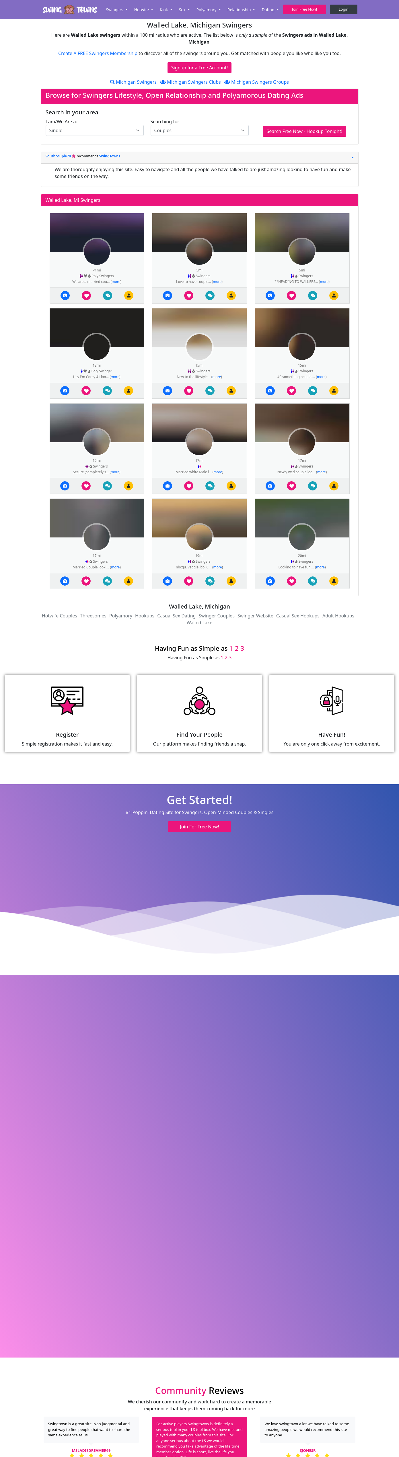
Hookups (144, 616)
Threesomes (93, 616)
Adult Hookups (338, 616)
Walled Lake (200, 622)
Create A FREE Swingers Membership (98, 53)
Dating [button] (268, 9)
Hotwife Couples (59, 616)
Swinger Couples (216, 616)
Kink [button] (164, 9)
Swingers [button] (115, 9)
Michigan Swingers (133, 82)
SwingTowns (109, 156)
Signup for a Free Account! (199, 67)
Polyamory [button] (207, 9)
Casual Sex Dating (176, 616)
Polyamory (120, 616)
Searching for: (166, 121)
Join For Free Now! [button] (199, 827)
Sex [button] (182, 9)
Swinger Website (255, 616)
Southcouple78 (59, 156)
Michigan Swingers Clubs (190, 82)
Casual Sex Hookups (298, 616)
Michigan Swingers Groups (256, 82)
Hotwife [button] (142, 9)
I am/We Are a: (61, 121)
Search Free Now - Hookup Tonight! (304, 131)
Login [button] (344, 9)
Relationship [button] (239, 9)
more (116, 281)
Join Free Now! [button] (304, 9)
